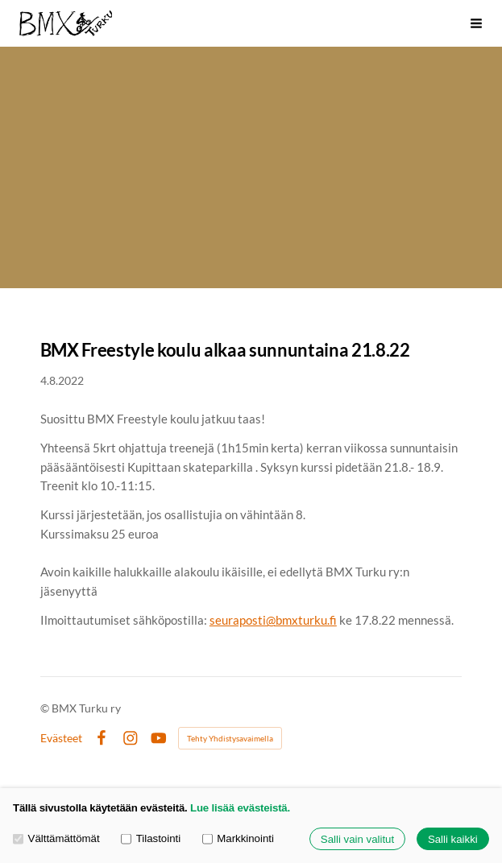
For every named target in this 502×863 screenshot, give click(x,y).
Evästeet (61, 738)
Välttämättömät (56, 839)
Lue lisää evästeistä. (240, 808)
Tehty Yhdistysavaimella (230, 738)
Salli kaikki (453, 839)
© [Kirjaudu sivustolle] (46, 708)
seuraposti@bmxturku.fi (273, 620)
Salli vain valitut (357, 839)
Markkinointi (238, 839)
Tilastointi (150, 839)
